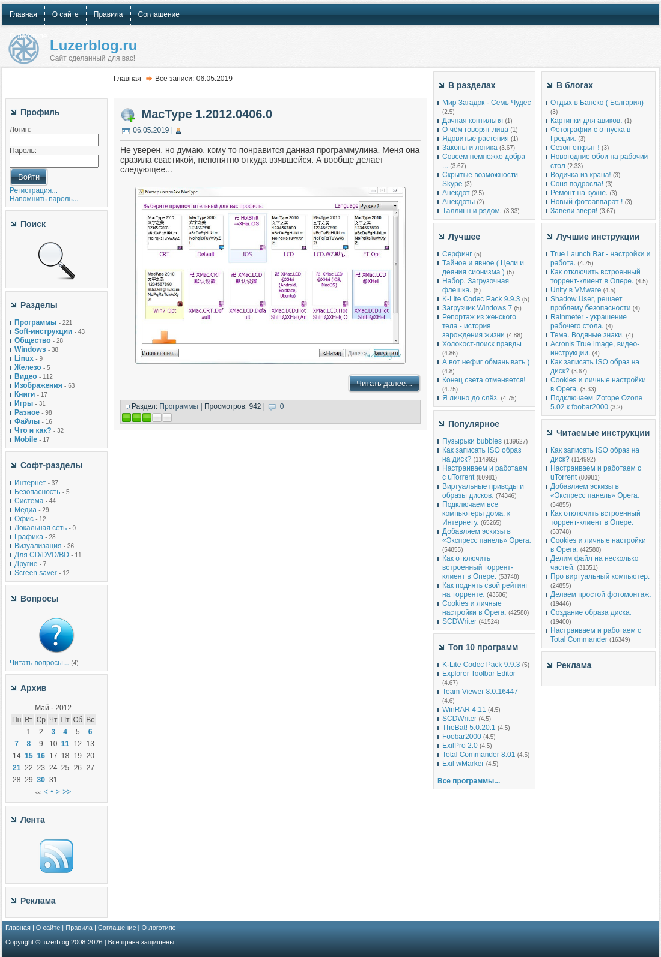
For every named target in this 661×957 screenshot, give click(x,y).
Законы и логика (470, 147)
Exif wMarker (463, 763)
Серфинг (457, 254)
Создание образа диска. (591, 612)
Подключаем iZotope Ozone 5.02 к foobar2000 (596, 402)
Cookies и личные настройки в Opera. (474, 608)
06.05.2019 (151, 130)
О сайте (48, 927)
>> (66, 792)
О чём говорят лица (475, 129)
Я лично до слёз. (470, 398)
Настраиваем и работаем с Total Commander (595, 635)
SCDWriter (459, 621)
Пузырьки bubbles (472, 441)
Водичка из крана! (580, 175)
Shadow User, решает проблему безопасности (590, 303)
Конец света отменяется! (483, 380)
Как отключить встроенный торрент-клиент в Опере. (477, 567)
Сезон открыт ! (575, 147)
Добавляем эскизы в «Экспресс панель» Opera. (486, 536)
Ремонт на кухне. (579, 193)
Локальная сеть (40, 528)
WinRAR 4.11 (464, 709)
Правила (79, 927)
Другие (25, 564)
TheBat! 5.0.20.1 (470, 727)
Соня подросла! (576, 184)
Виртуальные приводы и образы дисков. (483, 491)
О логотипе (159, 927)
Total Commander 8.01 (478, 754)
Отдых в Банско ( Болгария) (597, 102)
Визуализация (38, 546)
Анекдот (455, 193)
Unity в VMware (576, 290)
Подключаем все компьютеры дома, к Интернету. (476, 513)
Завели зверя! (573, 211)
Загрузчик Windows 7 (477, 308)
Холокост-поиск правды (482, 344)
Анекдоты (458, 202)
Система (28, 501)
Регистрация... (34, 190)
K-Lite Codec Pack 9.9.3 (481, 299)
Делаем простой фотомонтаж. (600, 594)
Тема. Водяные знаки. (587, 335)
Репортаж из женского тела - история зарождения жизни (479, 326)
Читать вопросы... (39, 663)
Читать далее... (384, 383)
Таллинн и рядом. (472, 211)
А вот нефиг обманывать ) (486, 362)
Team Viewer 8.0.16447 (480, 691)
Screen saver (35, 573)
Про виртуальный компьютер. (600, 576)
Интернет (30, 482)
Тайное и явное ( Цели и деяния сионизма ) (483, 267)
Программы (178, 406)
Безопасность (37, 492)
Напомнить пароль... (44, 199)
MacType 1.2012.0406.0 (207, 114)
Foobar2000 (461, 736)
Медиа (25, 510)
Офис (24, 519)
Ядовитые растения (475, 138)
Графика (28, 537)
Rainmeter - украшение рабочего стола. (588, 321)
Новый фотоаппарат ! (586, 202)
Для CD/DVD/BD (41, 555)
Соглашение (117, 927)
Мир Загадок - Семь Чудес (486, 102)
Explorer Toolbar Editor (479, 673)
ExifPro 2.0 (460, 745)
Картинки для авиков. (586, 120)
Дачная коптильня (472, 120)
